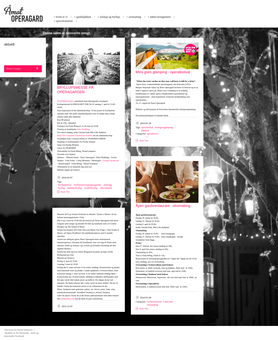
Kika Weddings (83, 129)
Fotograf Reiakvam (111, 160)
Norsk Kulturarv (25, 329)
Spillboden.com (67, 298)
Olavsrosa (8, 329)
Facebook (19, 336)
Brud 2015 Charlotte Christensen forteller (74, 135)
